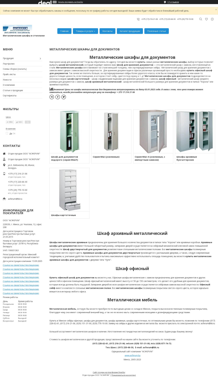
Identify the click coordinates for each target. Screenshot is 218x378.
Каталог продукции (130, 31)
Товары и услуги (84, 31)
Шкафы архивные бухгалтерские (187, 158)
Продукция (8, 58)
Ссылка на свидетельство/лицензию (21, 265)
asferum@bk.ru (15, 198)
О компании (9, 85)
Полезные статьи (156, 31)
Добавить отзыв (206, 19)
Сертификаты (9, 95)
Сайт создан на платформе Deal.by (109, 372)
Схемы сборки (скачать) (15, 69)
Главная (64, 31)
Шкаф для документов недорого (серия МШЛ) (64, 158)
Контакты (107, 31)
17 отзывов (173, 2)
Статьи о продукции (13, 90)
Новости (7, 79)
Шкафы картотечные (63, 215)
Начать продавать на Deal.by (70, 2)
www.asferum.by (132, 355)
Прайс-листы (9, 74)
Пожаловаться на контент (123, 375)
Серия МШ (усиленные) (106, 156)
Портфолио (9, 63)
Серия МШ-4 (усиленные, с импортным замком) (150, 158)
